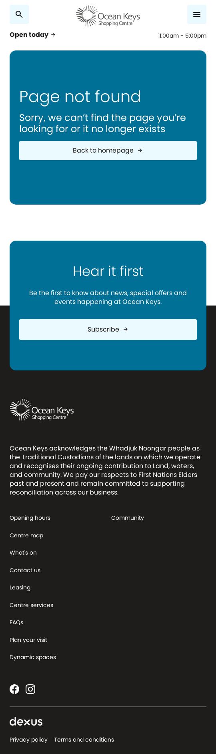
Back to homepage (108, 150)
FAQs (16, 622)
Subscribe (108, 329)
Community (127, 518)
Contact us (25, 570)
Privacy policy (29, 740)
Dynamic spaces (33, 657)
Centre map (26, 535)
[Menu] (196, 14)
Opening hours (30, 518)
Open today (33, 34)
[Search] (19, 14)
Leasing (20, 587)
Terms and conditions (84, 740)
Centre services (31, 605)
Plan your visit (28, 640)
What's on (23, 553)
